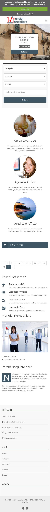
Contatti (4, 475)
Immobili (5, 469)
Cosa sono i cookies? (25, 14)
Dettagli (24, 52)
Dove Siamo (6, 464)
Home (4, 453)
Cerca (25, 100)
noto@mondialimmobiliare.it (14, 422)
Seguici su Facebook (10, 433)
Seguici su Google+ (10, 438)
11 (39, 263)
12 (44, 263)
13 (4, 267)
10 (35, 263)
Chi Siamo (5, 459)
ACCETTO (25, 9)
